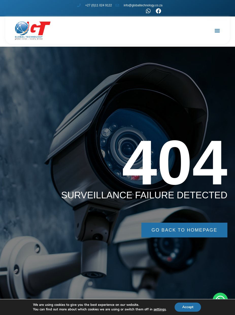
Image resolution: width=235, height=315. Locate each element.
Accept (187, 307)
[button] (217, 30)
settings (160, 309)
